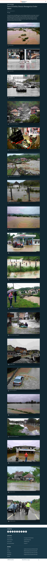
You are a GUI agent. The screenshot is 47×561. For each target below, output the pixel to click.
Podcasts (8, 556)
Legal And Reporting (27, 539)
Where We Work (10, 539)
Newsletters (9, 552)
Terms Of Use (9, 541)
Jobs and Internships (10, 543)
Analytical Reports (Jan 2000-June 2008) (30, 552)
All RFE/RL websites (11, 559)
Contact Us (25, 543)
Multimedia (9, 554)
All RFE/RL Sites (26, 541)
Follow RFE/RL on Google (26, 559)
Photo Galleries (10, 4)
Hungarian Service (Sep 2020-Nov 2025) (30, 554)
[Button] (8, 13)
